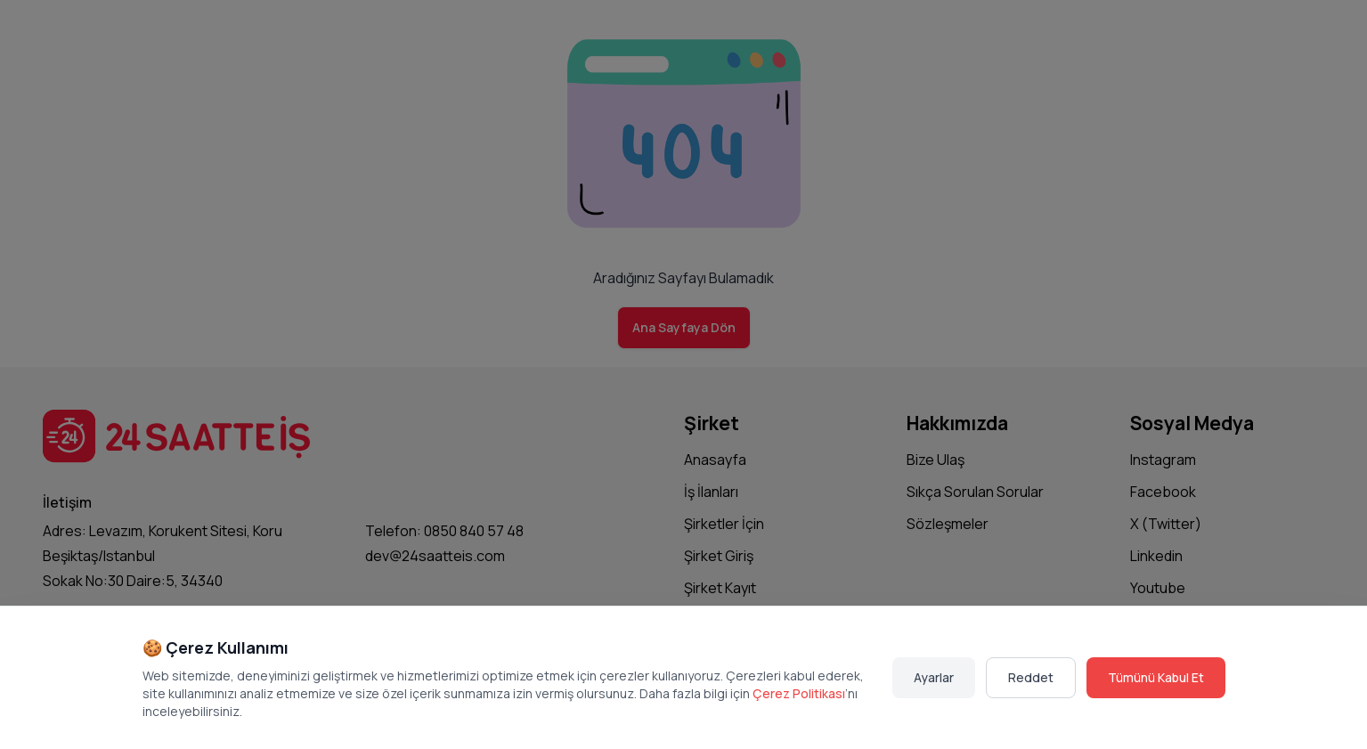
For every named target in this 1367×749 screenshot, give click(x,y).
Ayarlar (934, 677)
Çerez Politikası (799, 693)
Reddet (1031, 677)
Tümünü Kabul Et (1156, 677)
